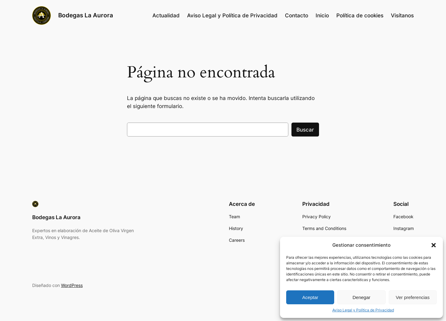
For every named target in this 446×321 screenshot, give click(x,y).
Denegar (361, 297)
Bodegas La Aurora (85, 15)
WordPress (72, 285)
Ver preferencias (413, 297)
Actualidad (166, 15)
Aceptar (310, 297)
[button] (434, 245)
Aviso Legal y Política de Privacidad (363, 310)
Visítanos (402, 15)
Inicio (322, 15)
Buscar (305, 130)
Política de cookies (359, 15)
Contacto (296, 15)
